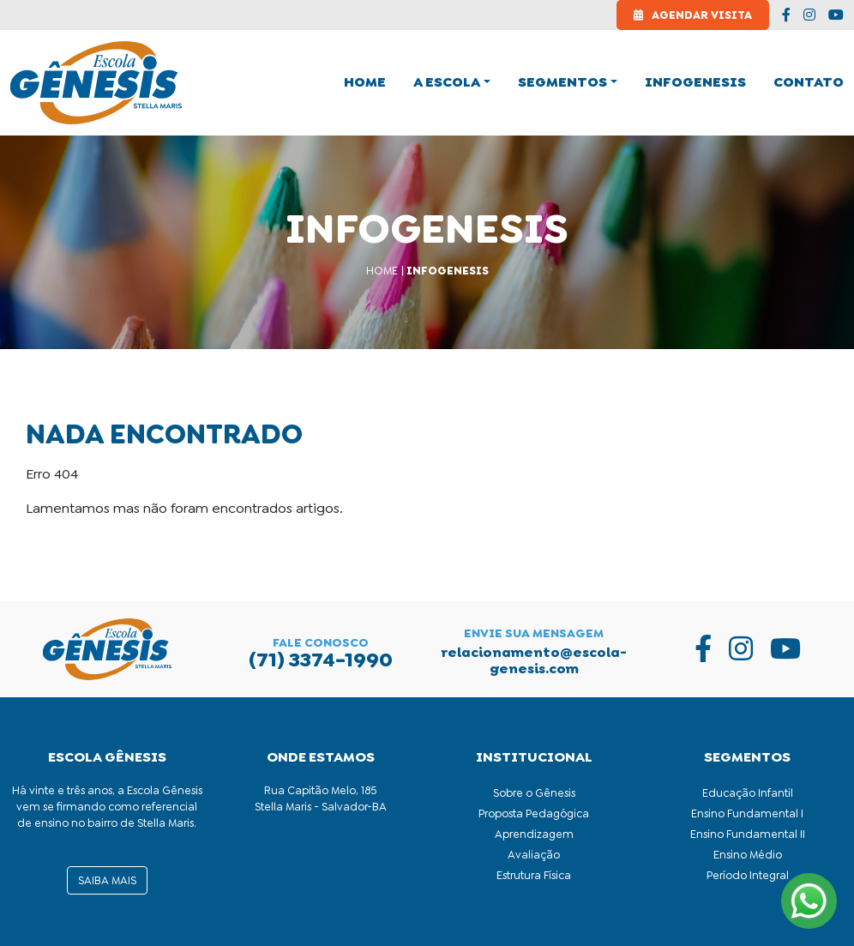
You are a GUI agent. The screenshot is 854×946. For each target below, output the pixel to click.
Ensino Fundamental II (747, 834)
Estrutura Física (533, 875)
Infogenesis (695, 82)
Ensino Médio (747, 854)
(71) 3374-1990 (321, 659)
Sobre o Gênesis (534, 793)
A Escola (446, 82)
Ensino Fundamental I (747, 813)
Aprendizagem (534, 834)
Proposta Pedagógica (533, 813)
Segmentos (562, 82)
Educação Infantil (747, 793)
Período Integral (748, 875)
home (365, 82)
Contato (808, 82)
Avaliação (534, 854)
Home (382, 270)
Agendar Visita (693, 15)
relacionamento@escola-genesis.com (534, 660)
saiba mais (107, 880)
